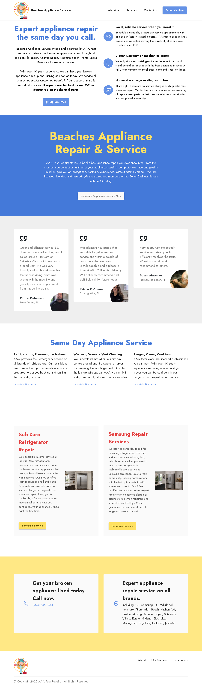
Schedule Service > (25, 384)
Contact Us (150, 12)
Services (131, 12)
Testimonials (180, 660)
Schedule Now (175, 12)
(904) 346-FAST (43, 605)
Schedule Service (32, 526)
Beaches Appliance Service (53, 11)
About (142, 660)
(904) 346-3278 (56, 102)
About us (113, 12)
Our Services (159, 660)
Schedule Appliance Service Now (101, 196)
